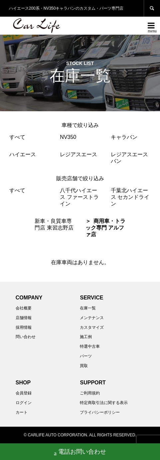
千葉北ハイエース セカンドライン (130, 197)
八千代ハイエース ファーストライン (79, 197)
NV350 (68, 137)
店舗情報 (24, 317)
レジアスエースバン (129, 158)
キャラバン (124, 137)
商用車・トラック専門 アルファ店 (105, 227)
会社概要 (24, 308)
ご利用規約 (90, 393)
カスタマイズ (92, 327)
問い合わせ (26, 336)
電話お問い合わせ (80, 452)
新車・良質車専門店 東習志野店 (54, 224)
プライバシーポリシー (100, 412)
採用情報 (24, 327)
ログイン (24, 402)
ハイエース (22, 154)
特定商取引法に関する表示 (104, 402)
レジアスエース (78, 154)
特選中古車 (90, 346)
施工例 (86, 336)
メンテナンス (92, 317)
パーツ (86, 356)
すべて (17, 137)
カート (22, 412)
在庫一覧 (88, 308)
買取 (84, 365)
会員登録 (24, 393)
